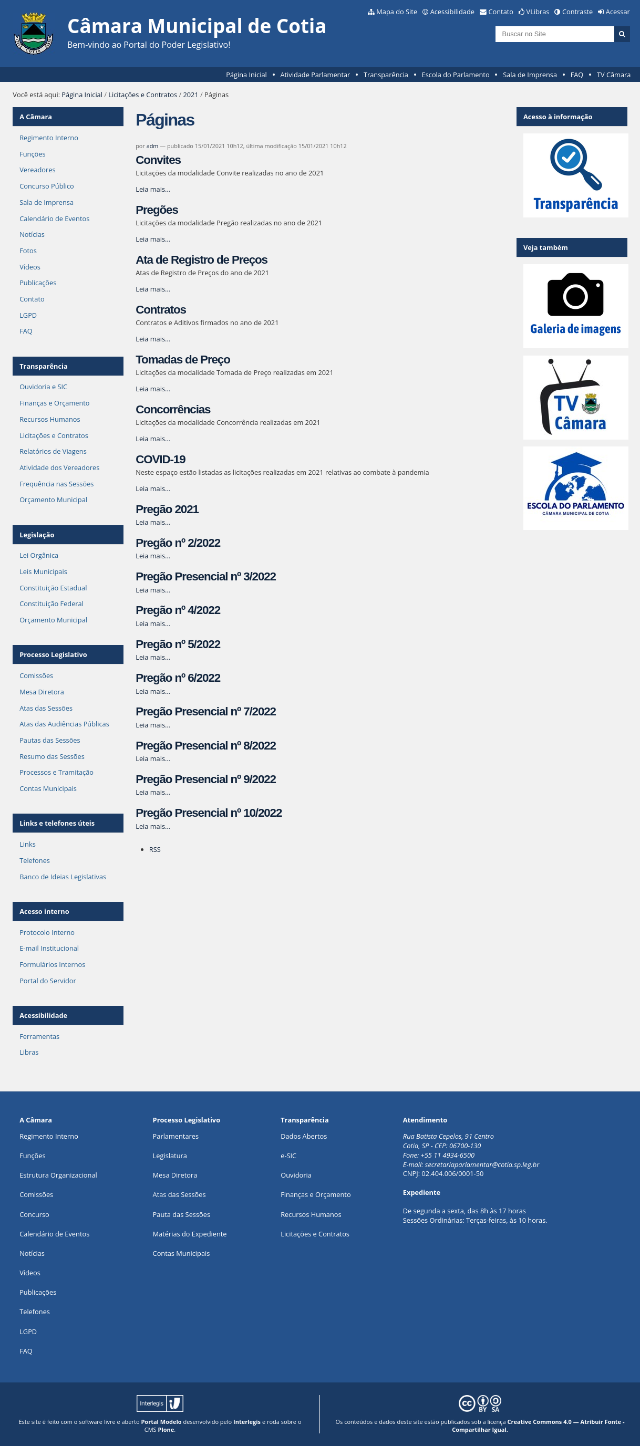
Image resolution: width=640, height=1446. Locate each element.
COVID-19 (160, 459)
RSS (155, 849)
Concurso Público (46, 186)
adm (153, 146)
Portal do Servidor (47, 980)
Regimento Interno (48, 137)
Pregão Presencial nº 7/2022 (206, 711)
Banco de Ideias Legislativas (62, 876)
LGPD (28, 315)
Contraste (577, 11)
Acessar (618, 11)
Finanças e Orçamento (54, 403)
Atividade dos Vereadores (59, 467)
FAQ (577, 74)
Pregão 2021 (167, 509)
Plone (166, 1429)
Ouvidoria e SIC (43, 386)
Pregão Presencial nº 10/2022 (209, 812)
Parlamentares (176, 1136)
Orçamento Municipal (53, 499)
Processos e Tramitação (56, 772)
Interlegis (247, 1422)
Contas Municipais (48, 788)
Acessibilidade (452, 11)
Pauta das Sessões (181, 1214)
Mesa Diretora (41, 691)
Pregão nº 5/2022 (178, 644)
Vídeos (29, 267)
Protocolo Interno (47, 932)
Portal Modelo (161, 1422)
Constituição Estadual (53, 587)
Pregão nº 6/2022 (178, 677)
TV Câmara (614, 74)
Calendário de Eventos (54, 218)
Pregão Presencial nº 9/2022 (206, 779)
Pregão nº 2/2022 (178, 542)
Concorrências (173, 409)
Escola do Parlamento (456, 74)
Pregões (157, 209)
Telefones (34, 860)
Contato (501, 11)
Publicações (37, 282)
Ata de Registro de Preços (201, 259)
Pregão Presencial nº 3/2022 (206, 576)
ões (32, 1155)
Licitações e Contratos (142, 94)
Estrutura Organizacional (58, 1175)
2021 (190, 94)
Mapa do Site (396, 11)
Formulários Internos (52, 964)
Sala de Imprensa (530, 74)
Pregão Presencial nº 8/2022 (206, 745)
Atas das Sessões (46, 708)
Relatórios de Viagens (53, 451)
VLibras (538, 11)
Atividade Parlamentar (315, 74)
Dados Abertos (304, 1136)
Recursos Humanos (49, 419)
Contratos (161, 309)
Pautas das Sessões (49, 740)
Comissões (36, 675)
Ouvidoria (296, 1175)
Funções (32, 154)
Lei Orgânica (38, 555)
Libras (28, 1052)
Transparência (386, 74)
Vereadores (37, 169)
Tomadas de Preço (183, 359)
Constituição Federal (51, 603)
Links (27, 844)
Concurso (34, 1214)
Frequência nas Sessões (56, 483)
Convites (158, 160)
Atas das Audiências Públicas (64, 724)
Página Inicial (246, 74)
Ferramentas (39, 1036)
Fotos (28, 250)
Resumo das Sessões (52, 756)
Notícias (32, 234)
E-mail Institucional (49, 948)
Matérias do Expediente (190, 1234)
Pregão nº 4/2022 (178, 610)
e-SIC (288, 1155)
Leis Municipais (43, 571)
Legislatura (170, 1155)
